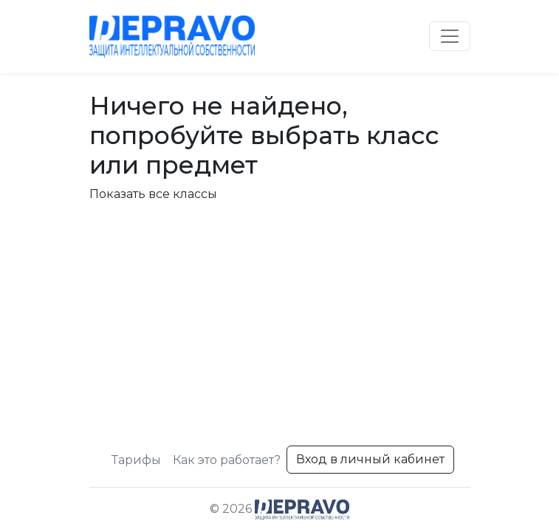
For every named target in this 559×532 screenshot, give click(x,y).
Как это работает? (227, 460)
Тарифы (136, 460)
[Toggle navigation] (449, 36)
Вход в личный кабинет (370, 459)
